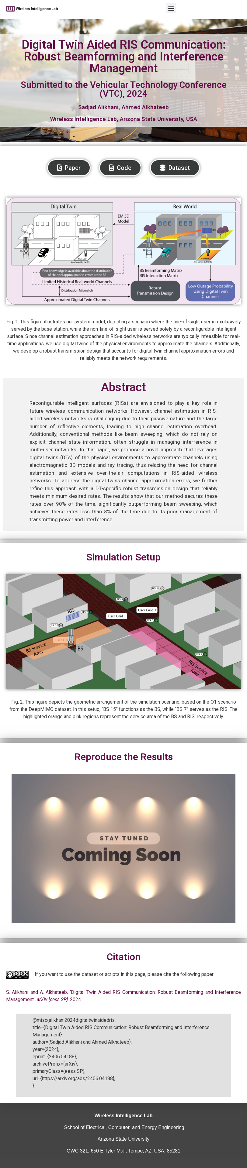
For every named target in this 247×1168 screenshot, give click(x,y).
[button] (171, 8)
